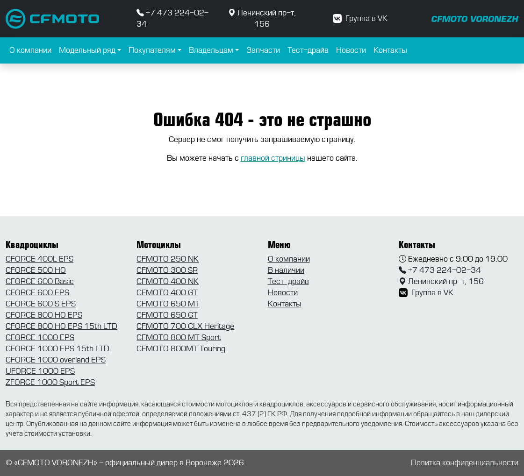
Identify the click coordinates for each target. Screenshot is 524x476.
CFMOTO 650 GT (167, 315)
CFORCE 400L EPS (39, 259)
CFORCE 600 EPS (37, 292)
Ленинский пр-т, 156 (441, 281)
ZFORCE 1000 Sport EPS (50, 382)
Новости (351, 50)
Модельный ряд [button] (87, 50)
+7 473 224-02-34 (440, 270)
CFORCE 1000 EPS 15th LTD (57, 348)
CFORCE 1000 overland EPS (56, 359)
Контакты (390, 50)
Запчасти (263, 50)
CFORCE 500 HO (36, 270)
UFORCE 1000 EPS (40, 371)
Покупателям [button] (152, 50)
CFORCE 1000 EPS (40, 337)
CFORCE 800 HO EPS (44, 315)
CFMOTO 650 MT (168, 303)
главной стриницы (273, 158)
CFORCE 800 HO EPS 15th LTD (61, 326)
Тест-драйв (308, 50)
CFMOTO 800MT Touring (180, 348)
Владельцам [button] (211, 50)
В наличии (286, 270)
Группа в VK (360, 18)
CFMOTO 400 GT (167, 292)
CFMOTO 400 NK (167, 281)
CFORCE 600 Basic (40, 281)
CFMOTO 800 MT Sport (178, 337)
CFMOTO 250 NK (167, 259)
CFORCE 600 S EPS (41, 303)
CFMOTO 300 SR (167, 270)
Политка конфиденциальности (464, 462)
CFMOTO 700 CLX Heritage (185, 326)
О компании (30, 50)
